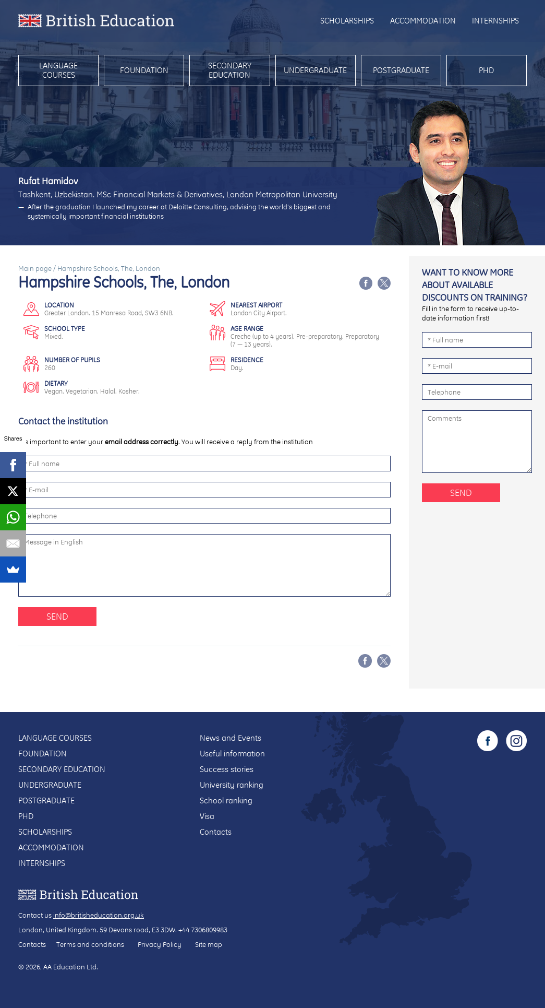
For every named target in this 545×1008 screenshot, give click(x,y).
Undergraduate (315, 70)
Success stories (226, 769)
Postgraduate (401, 70)
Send (57, 616)
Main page (35, 268)
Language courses (58, 70)
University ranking (231, 785)
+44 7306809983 (202, 930)
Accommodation (423, 21)
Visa (207, 816)
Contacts (216, 832)
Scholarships (347, 21)
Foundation (144, 70)
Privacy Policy (159, 944)
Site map (208, 944)
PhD (486, 70)
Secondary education (229, 70)
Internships (495, 21)
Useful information (232, 753)
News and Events (230, 738)
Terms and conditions (90, 944)
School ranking (226, 800)
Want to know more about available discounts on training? (474, 285)
